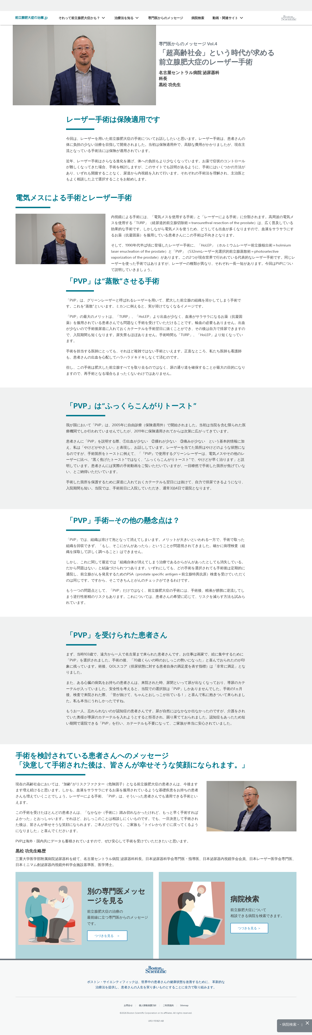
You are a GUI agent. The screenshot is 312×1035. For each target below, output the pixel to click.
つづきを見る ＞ (107, 936)
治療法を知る (124, 18)
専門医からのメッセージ (165, 18)
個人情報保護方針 (147, 1005)
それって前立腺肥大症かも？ (79, 18)
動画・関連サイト (225, 18)
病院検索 (197, 18)
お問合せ (128, 1005)
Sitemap (184, 1005)
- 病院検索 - (291, 1024)
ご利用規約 (168, 1005)
